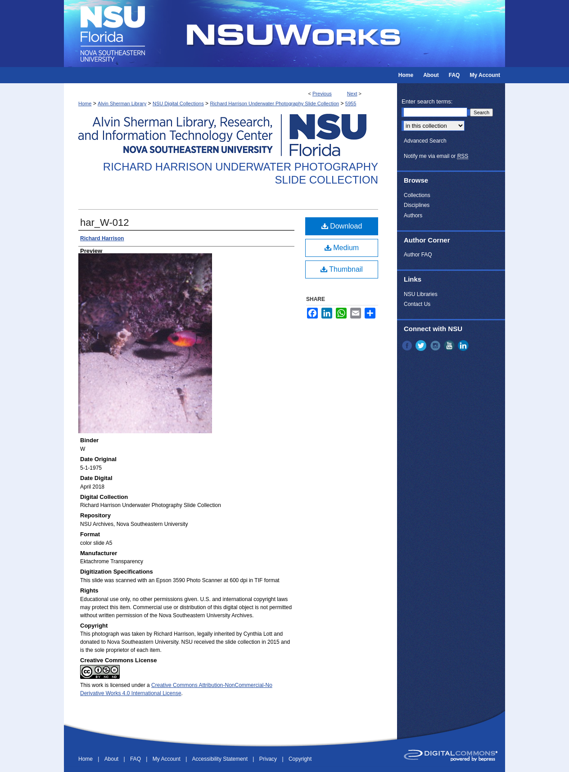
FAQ (136, 759)
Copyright (300, 759)
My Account (167, 759)
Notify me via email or (436, 156)
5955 (350, 103)
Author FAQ (418, 254)
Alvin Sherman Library (122, 103)
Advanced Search (425, 141)
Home (84, 103)
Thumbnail (342, 269)
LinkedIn (464, 345)
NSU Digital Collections (178, 103)
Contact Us (417, 304)
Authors (413, 215)
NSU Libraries (421, 294)
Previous (322, 93)
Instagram (436, 345)
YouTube (450, 345)
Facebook (408, 345)
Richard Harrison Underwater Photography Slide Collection (274, 103)
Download (341, 226)
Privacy (269, 759)
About (112, 759)
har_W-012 (104, 222)
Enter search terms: (427, 101)
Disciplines (416, 205)
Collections (417, 195)
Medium (342, 247)
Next (352, 93)
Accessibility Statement (220, 759)
